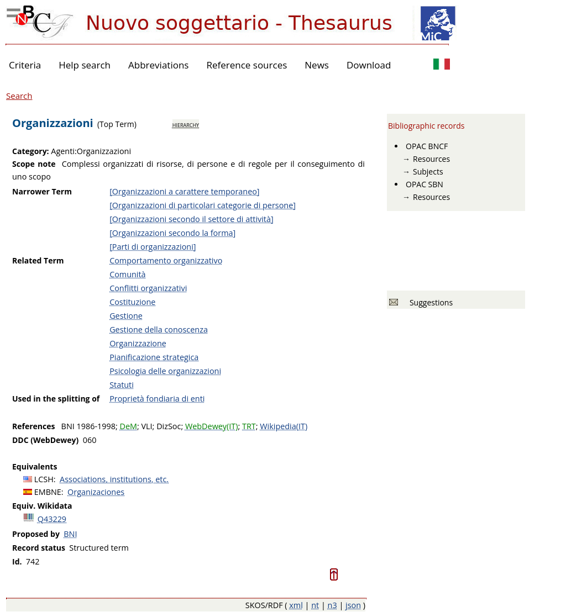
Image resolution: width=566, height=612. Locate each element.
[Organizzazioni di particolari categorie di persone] (202, 205)
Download (369, 65)
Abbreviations (158, 65)
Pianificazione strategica (153, 357)
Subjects (428, 171)
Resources (431, 159)
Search (19, 95)
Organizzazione (137, 343)
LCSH (44, 479)
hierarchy (185, 124)
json (353, 605)
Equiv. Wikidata (42, 505)
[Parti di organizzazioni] (152, 246)
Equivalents (34, 466)
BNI (70, 534)
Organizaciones (95, 492)
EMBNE (47, 492)
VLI (146, 426)
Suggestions (429, 302)
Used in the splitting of (55, 398)
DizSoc (168, 426)
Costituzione (132, 302)
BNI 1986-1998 (88, 426)
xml (296, 605)
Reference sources (246, 65)
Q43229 (52, 519)
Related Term (38, 260)
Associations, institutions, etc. (114, 479)
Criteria (25, 65)
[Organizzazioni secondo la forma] (172, 233)
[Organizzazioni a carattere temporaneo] (184, 191)
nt (315, 605)
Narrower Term (42, 191)
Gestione (126, 315)
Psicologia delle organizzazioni (165, 371)
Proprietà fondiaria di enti (157, 398)
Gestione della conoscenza (158, 329)
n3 (332, 605)
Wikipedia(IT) (283, 426)
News (317, 65)
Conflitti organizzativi (148, 288)
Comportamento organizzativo (165, 260)
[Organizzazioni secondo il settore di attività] (191, 219)
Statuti (121, 384)
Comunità (127, 274)
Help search (85, 65)
